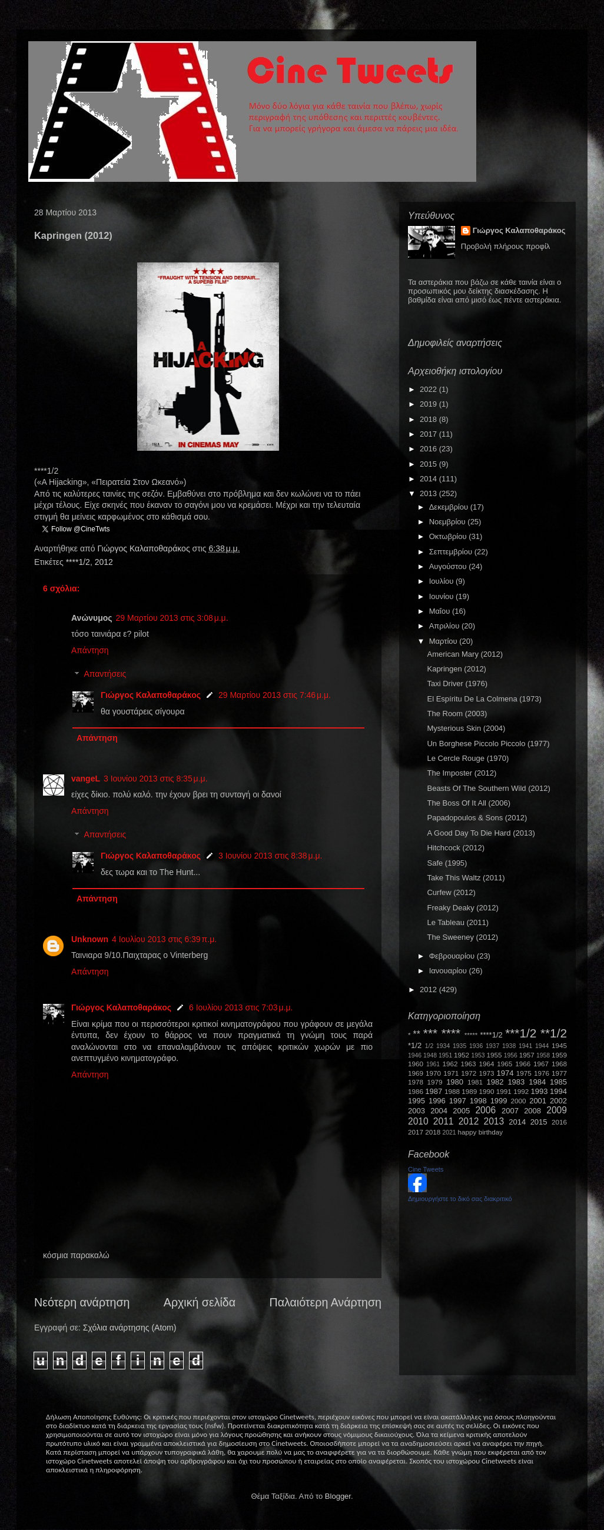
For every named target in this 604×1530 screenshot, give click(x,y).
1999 (498, 1100)
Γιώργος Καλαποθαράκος (144, 548)
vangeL (85, 778)
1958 (543, 1055)
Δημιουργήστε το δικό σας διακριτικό (460, 1198)
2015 (429, 464)
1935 (459, 1046)
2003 (416, 1110)
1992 (521, 1091)
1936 (476, 1046)
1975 (524, 1073)
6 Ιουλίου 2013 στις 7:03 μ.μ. (241, 1007)
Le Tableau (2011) (458, 922)
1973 (486, 1073)
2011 (443, 1121)
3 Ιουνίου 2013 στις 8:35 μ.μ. (156, 778)
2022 (429, 389)
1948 (430, 1055)
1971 (451, 1073)
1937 (492, 1046)
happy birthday (480, 1132)
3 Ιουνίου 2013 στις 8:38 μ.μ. (270, 855)
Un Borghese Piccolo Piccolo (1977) (488, 743)
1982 (495, 1081)
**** (451, 1033)
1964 (486, 1063)
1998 (478, 1100)
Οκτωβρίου (449, 536)
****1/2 (78, 562)
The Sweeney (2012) (462, 937)
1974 (504, 1073)
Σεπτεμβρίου (451, 551)
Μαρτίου (444, 641)
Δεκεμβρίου (449, 507)
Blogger (338, 1496)
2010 (418, 1121)
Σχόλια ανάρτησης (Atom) (130, 1327)
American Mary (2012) (465, 654)
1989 (469, 1091)
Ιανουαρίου (449, 970)
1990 (487, 1091)
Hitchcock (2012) (455, 847)
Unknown (89, 939)
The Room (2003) (457, 713)
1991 (504, 1091)
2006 (485, 1110)
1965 (504, 1063)
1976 (541, 1073)
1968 (559, 1063)
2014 (429, 478)
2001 (537, 1100)
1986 (415, 1091)
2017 (429, 434)
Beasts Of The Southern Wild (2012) (488, 788)
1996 (437, 1100)
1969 (415, 1073)
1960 (415, 1063)
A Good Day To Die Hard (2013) (481, 833)
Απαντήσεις (105, 674)
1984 (537, 1081)
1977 (559, 1073)
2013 (429, 493)
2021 (449, 1132)
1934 (443, 1046)
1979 (435, 1082)
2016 (429, 448)
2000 (518, 1101)
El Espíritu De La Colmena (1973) (484, 698)
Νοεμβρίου (448, 521)
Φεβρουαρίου (453, 956)
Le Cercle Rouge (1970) (468, 758)
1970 (433, 1073)
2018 (429, 419)
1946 (415, 1055)
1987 (433, 1091)
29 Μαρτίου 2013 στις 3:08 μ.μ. (172, 618)
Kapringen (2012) (456, 668)
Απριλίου (445, 625)
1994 (558, 1091)
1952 (461, 1055)
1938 (509, 1046)
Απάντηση (90, 650)
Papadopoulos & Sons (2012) (477, 817)
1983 (516, 1081)
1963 (468, 1063)
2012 (104, 562)
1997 (457, 1100)
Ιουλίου (442, 581)
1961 (433, 1064)
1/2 (429, 1046)
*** (430, 1033)
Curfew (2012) (451, 892)
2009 (556, 1110)
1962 (450, 1063)
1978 (415, 1082)
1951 (445, 1055)
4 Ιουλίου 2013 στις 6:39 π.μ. (164, 939)
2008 (532, 1110)
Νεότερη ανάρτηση (82, 1302)
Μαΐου (440, 611)
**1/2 (553, 1033)
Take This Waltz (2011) (466, 877)
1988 (452, 1091)
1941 (525, 1046)
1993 (538, 1091)
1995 (416, 1100)
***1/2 (520, 1033)
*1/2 (415, 1045)
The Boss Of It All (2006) (468, 803)
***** (471, 1035)
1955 (494, 1055)
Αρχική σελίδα (199, 1302)
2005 (461, 1110)
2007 (510, 1110)
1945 (559, 1045)
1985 (558, 1081)
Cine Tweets (425, 1169)
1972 (468, 1073)
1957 (527, 1055)
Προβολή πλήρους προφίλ (505, 246)
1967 (541, 1063)
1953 (477, 1055)
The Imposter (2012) (461, 773)
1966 (522, 1063)
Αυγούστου (449, 566)
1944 (542, 1046)
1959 (559, 1055)
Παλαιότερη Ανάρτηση (326, 1302)
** (416, 1034)
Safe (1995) (447, 863)
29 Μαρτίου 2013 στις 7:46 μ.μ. (274, 695)
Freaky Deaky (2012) (462, 907)
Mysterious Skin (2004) (466, 728)
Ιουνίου (442, 596)
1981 (475, 1082)
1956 (510, 1055)
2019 (429, 404)
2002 (558, 1100)
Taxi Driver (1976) (457, 683)
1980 (454, 1081)
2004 (438, 1110)
